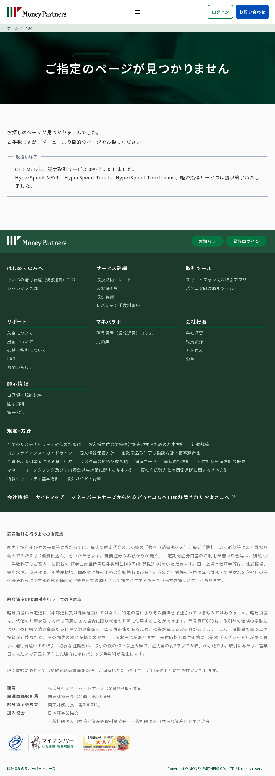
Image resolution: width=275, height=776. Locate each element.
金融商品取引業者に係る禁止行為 (40, 461)
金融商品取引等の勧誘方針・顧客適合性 (161, 453)
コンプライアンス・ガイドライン (39, 453)
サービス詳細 (111, 268)
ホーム (12, 27)
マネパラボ (108, 321)
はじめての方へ (25, 268)
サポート (17, 321)
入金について (20, 333)
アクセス (194, 350)
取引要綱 (105, 297)
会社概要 (196, 321)
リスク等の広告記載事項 (104, 461)
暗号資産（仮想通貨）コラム (124, 333)
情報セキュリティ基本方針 (33, 478)
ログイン (220, 12)
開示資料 (16, 403)
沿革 (190, 359)
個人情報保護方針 (97, 453)
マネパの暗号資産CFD (41, 279)
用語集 (102, 341)
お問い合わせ (252, 12)
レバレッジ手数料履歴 (118, 305)
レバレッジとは (22, 288)
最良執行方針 (177, 461)
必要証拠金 (107, 288)
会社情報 (18, 497)
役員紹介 (194, 341)
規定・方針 (19, 430)
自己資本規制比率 (24, 395)
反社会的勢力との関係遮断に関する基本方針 (184, 470)
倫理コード (146, 461)
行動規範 (200, 444)
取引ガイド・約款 (84, 478)
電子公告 (16, 412)
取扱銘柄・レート (113, 279)
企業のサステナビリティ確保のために (44, 444)
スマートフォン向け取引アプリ (216, 279)
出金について (20, 341)
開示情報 (18, 383)
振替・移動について (26, 350)
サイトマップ (50, 497)
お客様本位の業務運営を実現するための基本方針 (136, 444)
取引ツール (199, 268)
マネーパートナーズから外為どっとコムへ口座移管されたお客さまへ (154, 497)
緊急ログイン (246, 241)
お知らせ (207, 241)
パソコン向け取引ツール (210, 288)
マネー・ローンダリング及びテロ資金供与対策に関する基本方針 (70, 470)
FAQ (11, 359)
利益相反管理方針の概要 (222, 461)
